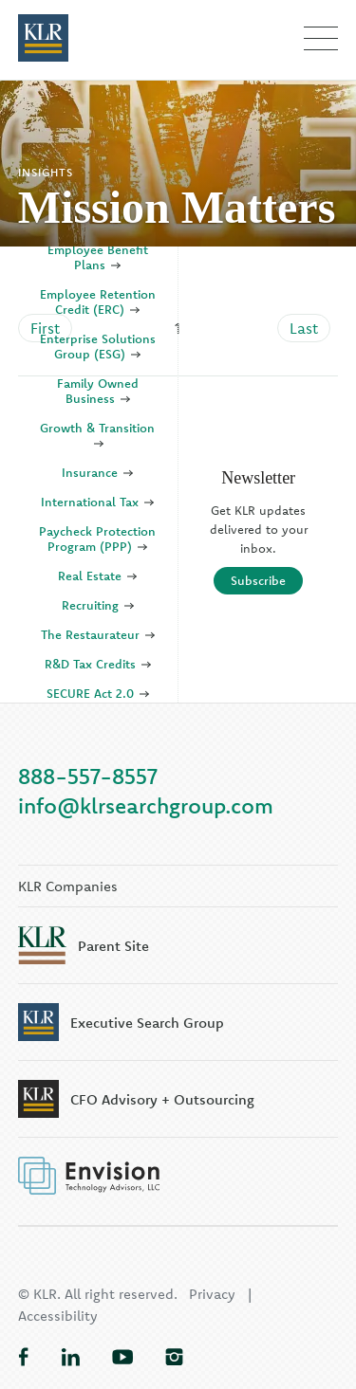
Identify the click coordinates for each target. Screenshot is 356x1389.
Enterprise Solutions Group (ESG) (98, 346)
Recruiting (98, 604)
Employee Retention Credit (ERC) (98, 301)
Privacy (212, 1294)
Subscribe (258, 580)
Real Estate (97, 575)
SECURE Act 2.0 (98, 693)
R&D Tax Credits (98, 663)
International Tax (97, 501)
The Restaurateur (98, 634)
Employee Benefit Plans (97, 257)
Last (304, 328)
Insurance (97, 472)
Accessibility (58, 1316)
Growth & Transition (97, 435)
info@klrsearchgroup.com (145, 805)
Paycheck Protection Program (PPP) (97, 538)
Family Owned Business (98, 390)
